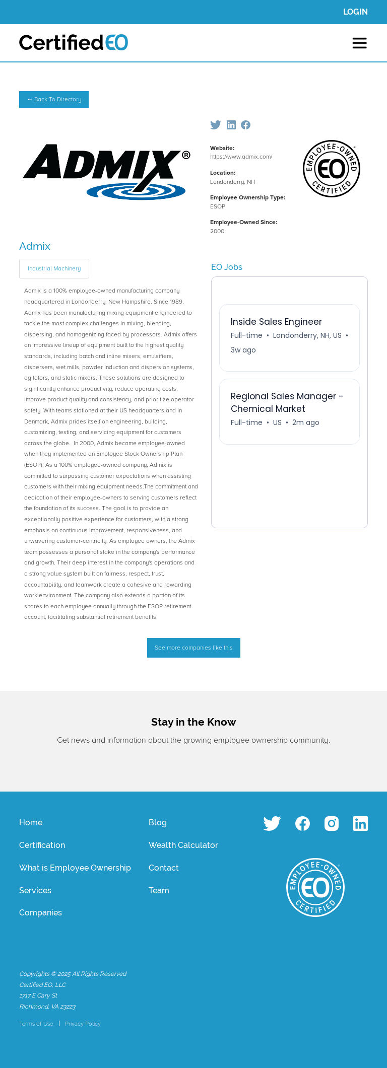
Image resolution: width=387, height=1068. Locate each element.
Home (30, 822)
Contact (164, 868)
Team (159, 890)
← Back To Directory (54, 99)
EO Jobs (226, 267)
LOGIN (355, 12)
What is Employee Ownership (75, 868)
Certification (42, 845)
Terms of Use (36, 1023)
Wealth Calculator (183, 845)
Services (35, 890)
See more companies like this (194, 648)
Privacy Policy (83, 1023)
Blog (158, 822)
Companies (40, 912)
